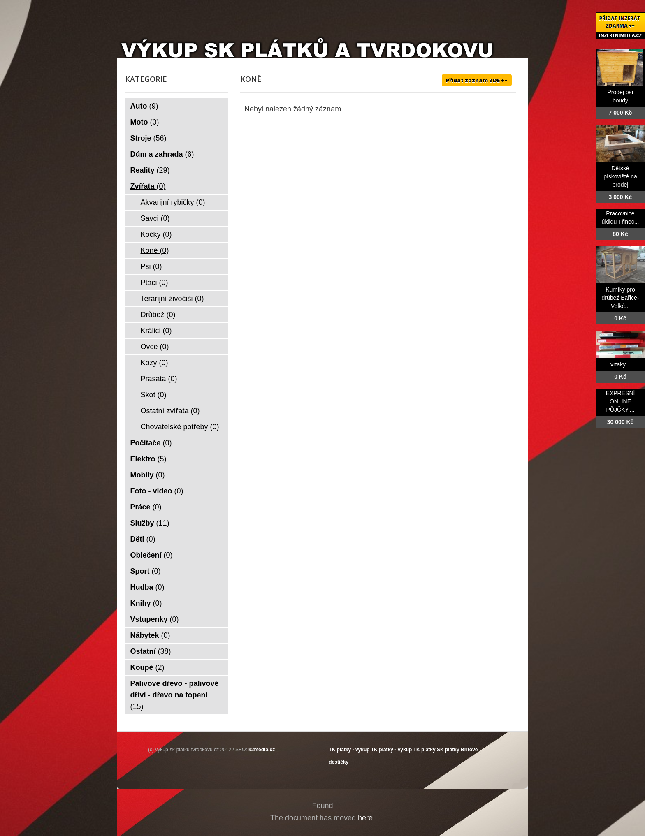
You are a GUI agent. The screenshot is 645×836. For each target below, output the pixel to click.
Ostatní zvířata (170, 411)
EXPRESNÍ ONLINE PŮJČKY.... (620, 401)
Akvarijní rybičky (173, 202)
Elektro (148, 459)
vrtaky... (620, 364)
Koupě (147, 667)
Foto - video (156, 491)
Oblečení (151, 555)
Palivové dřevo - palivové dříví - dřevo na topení (174, 695)
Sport (145, 571)
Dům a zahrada (162, 154)
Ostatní (150, 651)
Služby (149, 523)
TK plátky (424, 750)
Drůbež (158, 314)
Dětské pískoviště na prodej (620, 176)
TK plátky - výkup (349, 750)
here (365, 818)
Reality (150, 170)
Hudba (147, 587)
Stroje (148, 138)
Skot (154, 395)
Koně (155, 250)
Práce (146, 507)
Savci (155, 218)
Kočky (156, 234)
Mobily (147, 475)
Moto (144, 122)
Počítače (151, 443)
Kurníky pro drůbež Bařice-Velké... (620, 297)
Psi (151, 266)
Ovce (155, 347)
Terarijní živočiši (172, 298)
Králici (156, 331)
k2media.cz (261, 750)
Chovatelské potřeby (180, 427)
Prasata (159, 379)
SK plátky (448, 750)
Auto (144, 106)
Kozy (154, 363)
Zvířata (148, 186)
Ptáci (154, 282)
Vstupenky (154, 619)
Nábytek (150, 635)
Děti (142, 539)
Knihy (146, 603)
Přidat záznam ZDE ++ (477, 80)
